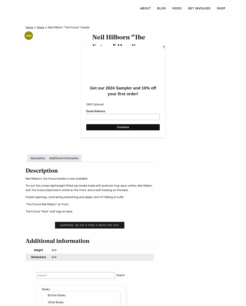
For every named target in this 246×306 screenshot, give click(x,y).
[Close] (164, 46)
